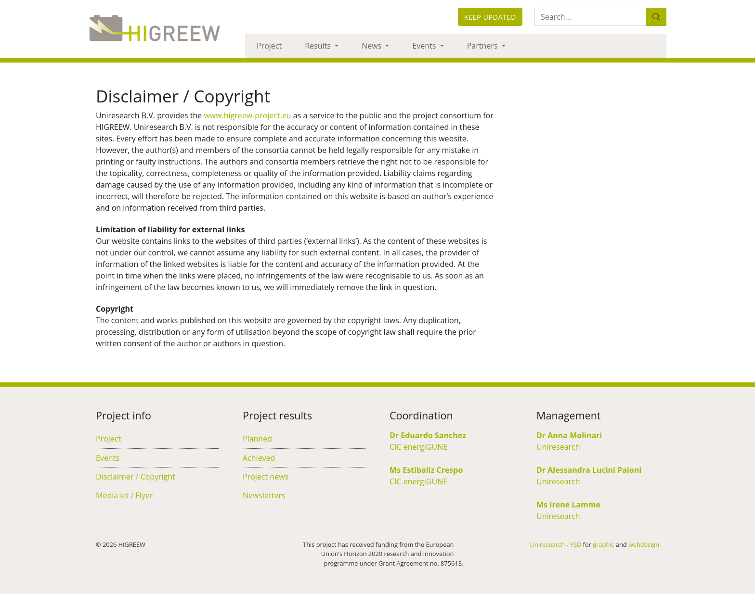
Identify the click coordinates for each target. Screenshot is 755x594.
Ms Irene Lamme (568, 504)
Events (425, 45)
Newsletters (264, 495)
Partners (483, 45)
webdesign (643, 544)
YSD (575, 544)
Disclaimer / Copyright (135, 476)
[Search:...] (590, 17)
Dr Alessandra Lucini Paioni (588, 470)
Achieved (259, 458)
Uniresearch (558, 447)
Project (269, 45)
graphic (603, 544)
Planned (257, 438)
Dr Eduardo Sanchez (428, 435)
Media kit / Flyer (124, 495)
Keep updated (490, 17)
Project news (265, 476)
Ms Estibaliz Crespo (426, 470)
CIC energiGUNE (418, 447)
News (372, 45)
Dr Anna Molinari (569, 435)
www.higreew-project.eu (247, 115)
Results (319, 45)
